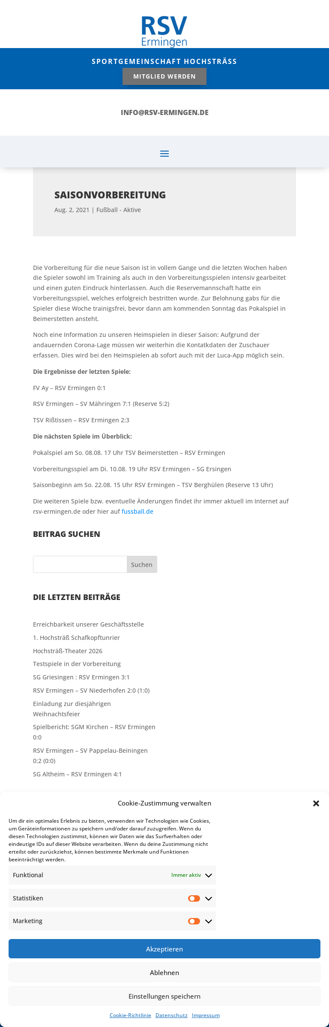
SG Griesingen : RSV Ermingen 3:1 (81, 677)
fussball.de (137, 511)
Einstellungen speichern (164, 996)
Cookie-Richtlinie (130, 1015)
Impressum (206, 1015)
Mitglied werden (164, 76)
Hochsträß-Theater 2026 (67, 651)
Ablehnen (164, 972)
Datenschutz (172, 1015)
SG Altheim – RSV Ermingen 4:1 (77, 774)
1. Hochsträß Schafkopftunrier (76, 637)
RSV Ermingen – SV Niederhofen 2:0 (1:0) (91, 690)
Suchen (142, 564)
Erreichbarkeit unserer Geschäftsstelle (88, 624)
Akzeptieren (164, 949)
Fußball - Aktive (118, 203)
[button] (316, 803)
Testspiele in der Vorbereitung (77, 664)
